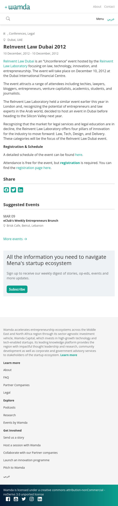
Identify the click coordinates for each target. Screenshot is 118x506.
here (78, 154)
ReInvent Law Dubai (18, 61)
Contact (109, 7)
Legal (6, 392)
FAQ (6, 377)
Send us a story (13, 437)
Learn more (68, 355)
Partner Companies (16, 385)
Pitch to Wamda (14, 468)
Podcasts (9, 407)
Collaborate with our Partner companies (30, 453)
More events (13, 239)
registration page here (33, 167)
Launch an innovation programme (26, 460)
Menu (100, 19)
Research (9, 415)
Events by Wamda (15, 423)
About (97, 7)
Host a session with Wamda (22, 445)
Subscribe (17, 289)
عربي (111, 19)
